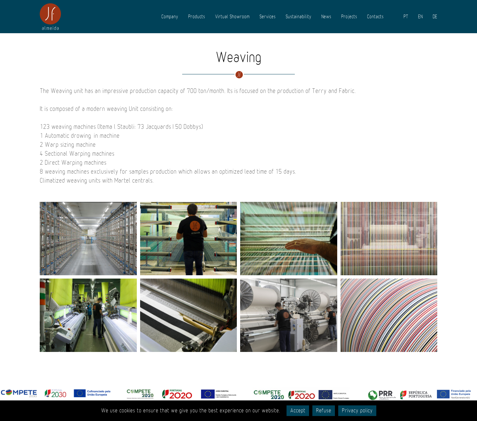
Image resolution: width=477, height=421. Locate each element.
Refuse (323, 411)
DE (435, 16)
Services (267, 16)
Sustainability (298, 16)
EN (420, 16)
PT (405, 16)
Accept (297, 411)
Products (196, 16)
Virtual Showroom (232, 16)
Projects (349, 16)
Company (169, 16)
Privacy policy (357, 411)
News (326, 16)
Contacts (375, 16)
